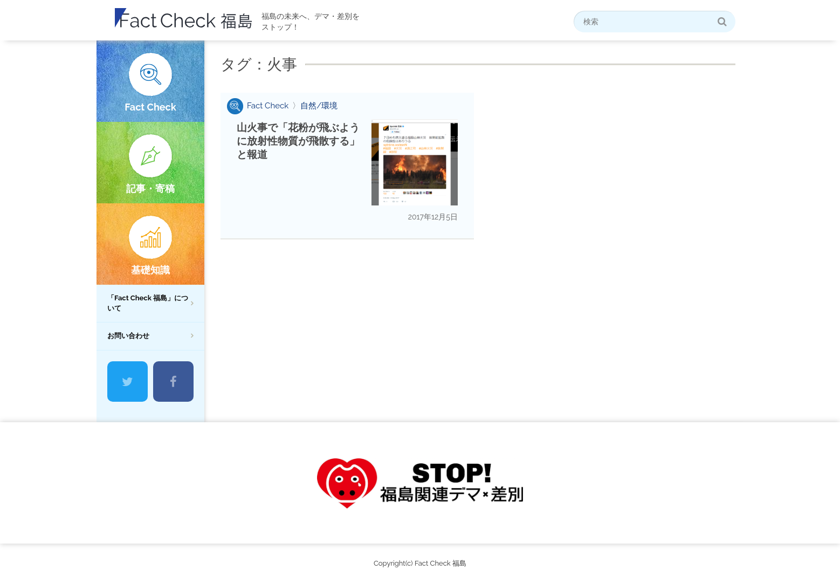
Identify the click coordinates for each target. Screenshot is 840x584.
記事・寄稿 (150, 188)
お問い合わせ (128, 336)
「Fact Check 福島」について (147, 303)
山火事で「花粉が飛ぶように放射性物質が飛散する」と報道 (298, 140)
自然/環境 (319, 106)
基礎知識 (150, 270)
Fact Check (150, 107)
